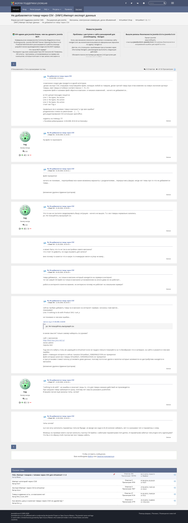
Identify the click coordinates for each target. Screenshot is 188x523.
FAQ (46, 9)
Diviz (144, 495)
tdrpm (19, 490)
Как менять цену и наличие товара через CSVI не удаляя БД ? (37, 501)
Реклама (155, 513)
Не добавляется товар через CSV (59, 76)
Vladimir (145, 476)
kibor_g (19, 503)
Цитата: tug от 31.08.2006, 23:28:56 (54, 322)
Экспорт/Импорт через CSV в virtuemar (28, 488)
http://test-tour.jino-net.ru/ (54, 340)
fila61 (18, 484)
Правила (68, 9)
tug (25, 144)
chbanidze (146, 502)
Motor (19, 477)
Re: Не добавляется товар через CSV (60, 133)
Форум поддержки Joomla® (29, 3)
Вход (24, 9)
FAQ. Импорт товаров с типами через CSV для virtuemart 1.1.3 (39, 475)
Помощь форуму (144, 513)
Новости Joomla (94, 29)
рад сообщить (150, 40)
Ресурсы (57, 9)
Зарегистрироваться (105, 456)
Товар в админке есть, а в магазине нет (28, 494)
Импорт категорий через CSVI (24, 481)
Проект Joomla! (150, 38)
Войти (90, 456)
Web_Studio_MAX (22, 497)
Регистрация (35, 9)
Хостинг (79, 9)
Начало (16, 9)
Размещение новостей (168, 513)
